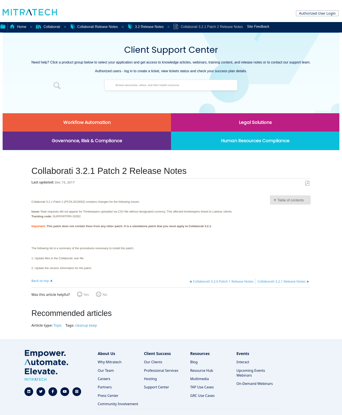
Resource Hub (201, 370)
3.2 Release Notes (146, 27)
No (105, 294)
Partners (105, 387)
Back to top (40, 280)
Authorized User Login (317, 13)
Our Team (106, 370)
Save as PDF (307, 183)
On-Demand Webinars (254, 383)
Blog (194, 362)
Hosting (150, 378)
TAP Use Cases (202, 387)
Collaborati (48, 27)
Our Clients (153, 362)
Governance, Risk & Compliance (87, 141)
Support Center (156, 387)
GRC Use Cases (202, 395)
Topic (57, 325)
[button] (57, 86)
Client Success (157, 353)
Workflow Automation (87, 122)
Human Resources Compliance (255, 141)
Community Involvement (118, 403)
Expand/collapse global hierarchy (3, 26)
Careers (104, 378)
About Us (106, 353)
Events (242, 353)
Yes (86, 294)
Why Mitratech (109, 362)
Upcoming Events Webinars (250, 373)
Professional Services (161, 370)
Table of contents (290, 200)
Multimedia (199, 378)
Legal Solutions (255, 122)
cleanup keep (86, 325)
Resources (200, 353)
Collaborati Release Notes (94, 27)
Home (18, 27)
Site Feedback (258, 26)
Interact (242, 362)
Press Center (108, 395)
